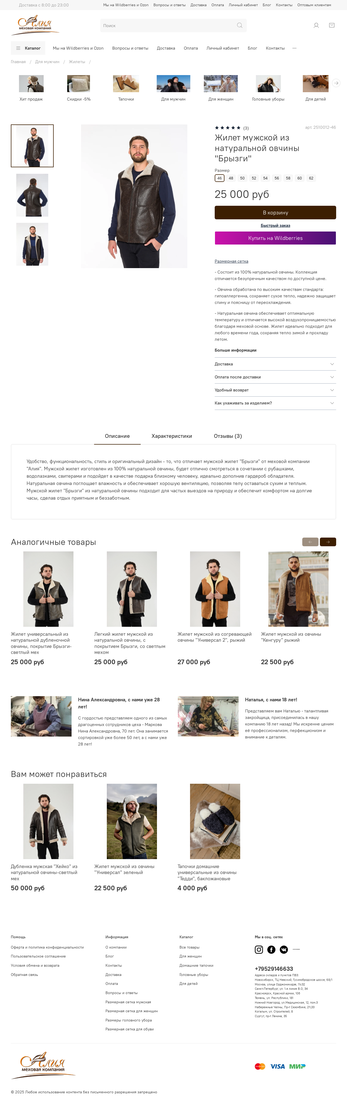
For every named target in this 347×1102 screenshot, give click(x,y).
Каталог (28, 48)
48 (231, 178)
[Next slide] (32, 261)
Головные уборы (268, 99)
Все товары (189, 947)
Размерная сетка (231, 261)
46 (219, 178)
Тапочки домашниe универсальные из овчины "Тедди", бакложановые (207, 872)
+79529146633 (274, 968)
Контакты (284, 4)
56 (277, 178)
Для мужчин (173, 99)
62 (311, 178)
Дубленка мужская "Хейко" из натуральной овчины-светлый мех (44, 872)
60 (299, 178)
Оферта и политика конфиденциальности (47, 947)
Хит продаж (31, 99)
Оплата (217, 4)
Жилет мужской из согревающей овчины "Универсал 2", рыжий (215, 637)
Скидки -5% (79, 99)
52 (254, 178)
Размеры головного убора (128, 1020)
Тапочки (126, 99)
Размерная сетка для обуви (129, 1029)
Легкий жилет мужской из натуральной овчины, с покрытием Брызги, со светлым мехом (129, 643)
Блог (267, 4)
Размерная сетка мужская (128, 1002)
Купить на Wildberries (275, 237)
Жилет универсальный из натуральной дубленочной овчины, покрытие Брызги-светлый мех (41, 643)
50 (242, 178)
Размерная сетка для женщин (131, 1010)
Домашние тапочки (196, 965)
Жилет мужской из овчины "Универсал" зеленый (124, 869)
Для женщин (220, 99)
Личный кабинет (243, 4)
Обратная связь (24, 974)
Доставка (199, 4)
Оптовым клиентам (314, 4)
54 (265, 178)
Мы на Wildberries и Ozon (126, 4)
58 (288, 178)
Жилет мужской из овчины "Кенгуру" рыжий (291, 637)
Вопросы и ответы (169, 4)
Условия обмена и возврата (35, 965)
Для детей (316, 99)
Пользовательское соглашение (38, 956)
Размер (222, 170)
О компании (116, 947)
